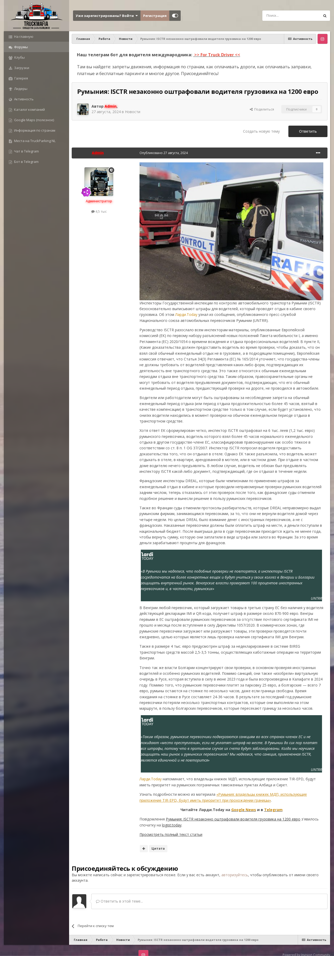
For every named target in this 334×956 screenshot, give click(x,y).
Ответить (308, 131)
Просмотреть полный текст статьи (170, 834)
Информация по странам (34, 130)
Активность (23, 99)
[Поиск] (279, 15)
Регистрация (155, 15)
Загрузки (21, 67)
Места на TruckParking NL (34, 140)
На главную (23, 36)
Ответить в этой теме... (119, 901)
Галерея (21, 78)
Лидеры (20, 88)
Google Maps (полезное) (33, 120)
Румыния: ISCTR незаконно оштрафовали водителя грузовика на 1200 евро (233, 819)
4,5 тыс (99, 211)
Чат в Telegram (26, 151)
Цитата (158, 848)
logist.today (171, 825)
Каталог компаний (29, 109)
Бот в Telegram (26, 161)
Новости (132, 111)
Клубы (19, 57)
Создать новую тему (261, 131)
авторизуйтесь (234, 874)
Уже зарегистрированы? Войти (107, 15)
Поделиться (262, 109)
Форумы (20, 47)
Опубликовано (163, 153)
